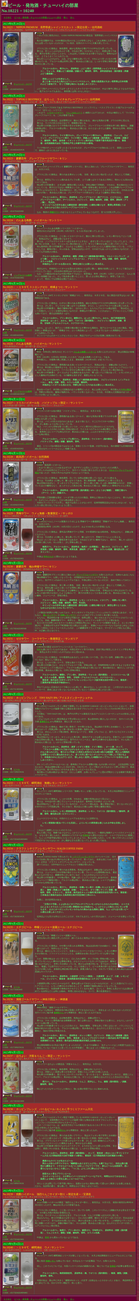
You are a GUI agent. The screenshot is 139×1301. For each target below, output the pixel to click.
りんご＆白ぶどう (74, 113)
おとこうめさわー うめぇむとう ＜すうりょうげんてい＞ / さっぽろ (38, 513)
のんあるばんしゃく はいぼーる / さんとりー (32, 220)
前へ (66, 17)
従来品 (86, 835)
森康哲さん (45, 722)
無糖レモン (51, 1261)
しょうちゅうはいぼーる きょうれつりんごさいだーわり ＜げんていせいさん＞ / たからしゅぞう (48, 1194)
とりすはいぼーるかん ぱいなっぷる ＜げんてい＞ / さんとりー (43, 402)
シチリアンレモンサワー (83, 857)
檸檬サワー (55, 212)
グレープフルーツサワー (87, 575)
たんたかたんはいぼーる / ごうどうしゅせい (26, 456)
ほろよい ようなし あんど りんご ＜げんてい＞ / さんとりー (36, 1056)
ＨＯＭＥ (8, 17)
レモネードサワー (55, 113)
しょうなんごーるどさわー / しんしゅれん (35, 999)
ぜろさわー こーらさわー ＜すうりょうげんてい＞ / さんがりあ (40, 638)
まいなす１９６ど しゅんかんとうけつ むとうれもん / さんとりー (37, 783)
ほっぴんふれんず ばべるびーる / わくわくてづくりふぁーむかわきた (48, 1109)
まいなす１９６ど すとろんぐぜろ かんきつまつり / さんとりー (40, 287)
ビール (17, 769)
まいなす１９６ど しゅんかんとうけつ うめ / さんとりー (33, 1247)
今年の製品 (126, 389)
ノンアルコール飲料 (23, 275)
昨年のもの (49, 556)
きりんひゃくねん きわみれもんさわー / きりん (30, 566)
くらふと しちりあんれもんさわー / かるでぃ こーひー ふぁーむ (43, 848)
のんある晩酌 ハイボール (85, 352)
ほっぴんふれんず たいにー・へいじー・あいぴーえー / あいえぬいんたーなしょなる (48, 697)
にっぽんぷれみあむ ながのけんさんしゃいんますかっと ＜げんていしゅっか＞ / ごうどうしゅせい (52, 27)
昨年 (39, 649)
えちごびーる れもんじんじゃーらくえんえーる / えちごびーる (43, 927)
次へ (72, 17)
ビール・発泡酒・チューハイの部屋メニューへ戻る (37, 17)
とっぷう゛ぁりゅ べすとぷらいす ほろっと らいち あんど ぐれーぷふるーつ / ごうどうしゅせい (51, 99)
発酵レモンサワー (68, 615)
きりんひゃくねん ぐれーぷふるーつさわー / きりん (35, 158)
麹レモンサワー (50, 615)
